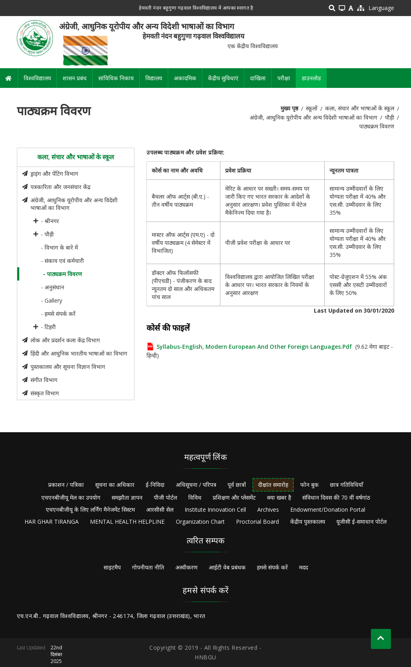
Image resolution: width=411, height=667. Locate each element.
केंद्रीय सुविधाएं (223, 78)
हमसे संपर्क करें (272, 567)
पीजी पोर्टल (165, 497)
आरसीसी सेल (159, 509)
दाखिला (258, 78)
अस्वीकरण (186, 567)
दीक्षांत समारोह (273, 484)
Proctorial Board (257, 521)
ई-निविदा (155, 484)
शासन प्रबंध (75, 78)
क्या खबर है (279, 497)
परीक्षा (283, 78)
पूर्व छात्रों (237, 484)
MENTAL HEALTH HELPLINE (127, 521)
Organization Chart (200, 521)
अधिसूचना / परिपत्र (196, 484)
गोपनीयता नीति (148, 567)
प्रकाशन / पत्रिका (66, 484)
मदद (303, 567)
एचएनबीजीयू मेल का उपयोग (70, 497)
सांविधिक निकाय (116, 78)
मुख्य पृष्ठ (289, 108)
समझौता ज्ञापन (127, 497)
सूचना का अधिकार (114, 484)
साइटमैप (112, 567)
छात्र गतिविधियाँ (346, 484)
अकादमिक (185, 78)
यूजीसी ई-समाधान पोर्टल (361, 521)
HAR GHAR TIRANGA (51, 521)
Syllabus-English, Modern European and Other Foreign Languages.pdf (254, 346)
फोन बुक (309, 484)
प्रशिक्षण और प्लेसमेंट (234, 497)
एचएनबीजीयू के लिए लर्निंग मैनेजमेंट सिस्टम (90, 509)
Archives (268, 509)
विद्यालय (153, 78)
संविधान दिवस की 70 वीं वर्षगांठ (336, 497)
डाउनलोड (311, 78)
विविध (194, 497)
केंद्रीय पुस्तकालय (307, 521)
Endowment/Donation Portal (327, 509)
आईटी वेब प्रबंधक (227, 567)
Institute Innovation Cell (215, 509)
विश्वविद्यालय (37, 78)
